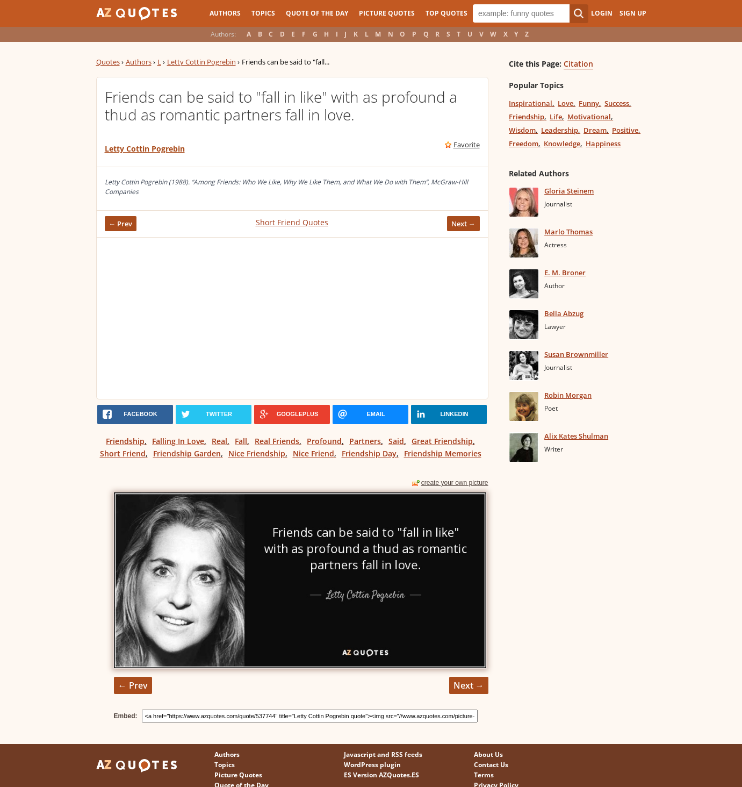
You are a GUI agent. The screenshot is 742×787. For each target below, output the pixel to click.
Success (616, 103)
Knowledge (562, 143)
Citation (578, 64)
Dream (595, 130)
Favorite (466, 144)
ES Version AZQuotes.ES (381, 774)
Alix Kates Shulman (576, 436)
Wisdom (522, 130)
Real (219, 441)
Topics (263, 13)
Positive (625, 130)
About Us (488, 754)
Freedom (523, 143)
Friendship (125, 441)
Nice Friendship (256, 453)
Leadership (559, 130)
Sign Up (632, 13)
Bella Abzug (563, 313)
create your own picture (454, 482)
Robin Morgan (568, 395)
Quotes (108, 62)
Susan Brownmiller (576, 354)
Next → (463, 223)
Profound (324, 441)
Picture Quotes (387, 13)
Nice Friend (313, 453)
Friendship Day (369, 453)
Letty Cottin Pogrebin (201, 62)
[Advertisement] (292, 318)
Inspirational (530, 103)
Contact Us (491, 764)
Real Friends (277, 441)
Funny (589, 103)
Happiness (603, 143)
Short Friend (123, 453)
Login (602, 13)
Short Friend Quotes (292, 222)
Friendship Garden (187, 453)
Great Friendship (442, 441)
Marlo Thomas (568, 232)
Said (396, 441)
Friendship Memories (442, 453)
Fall (241, 441)
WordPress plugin (372, 764)
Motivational (589, 116)
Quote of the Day (317, 13)
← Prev (121, 223)
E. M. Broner (565, 272)
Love (565, 103)
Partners (365, 441)
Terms (484, 774)
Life (556, 116)
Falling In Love (178, 441)
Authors (225, 13)
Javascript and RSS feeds (383, 754)
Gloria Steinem (569, 191)
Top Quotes (446, 13)
